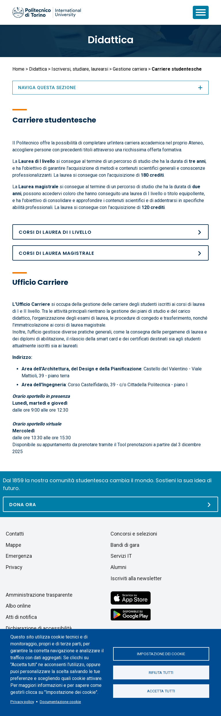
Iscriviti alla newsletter (136, 578)
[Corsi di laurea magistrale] (110, 253)
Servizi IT (121, 556)
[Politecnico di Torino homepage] (46, 12)
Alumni (118, 567)
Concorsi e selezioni (133, 534)
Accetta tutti (161, 691)
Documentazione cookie (60, 701)
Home (18, 69)
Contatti (15, 534)
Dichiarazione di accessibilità (39, 628)
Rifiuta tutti (161, 672)
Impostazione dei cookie (161, 653)
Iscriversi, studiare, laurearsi (80, 69)
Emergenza (19, 556)
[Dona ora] (110, 504)
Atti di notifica (21, 617)
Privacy (14, 567)
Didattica (111, 40)
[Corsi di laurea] (110, 232)
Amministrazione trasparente (39, 595)
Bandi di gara (124, 545)
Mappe (13, 545)
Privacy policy (22, 701)
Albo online (18, 606)
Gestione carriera (130, 69)
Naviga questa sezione (110, 87)
